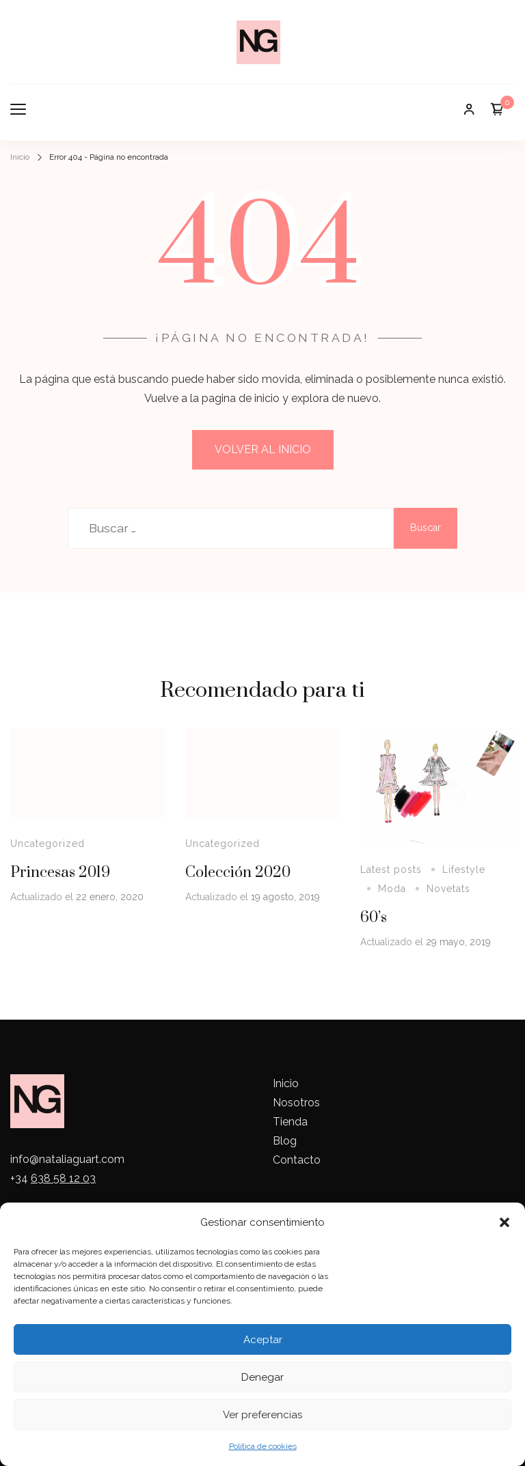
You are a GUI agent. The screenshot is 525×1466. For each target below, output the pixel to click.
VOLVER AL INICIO (263, 449)
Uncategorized (47, 843)
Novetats (448, 888)
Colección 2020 (238, 872)
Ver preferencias (262, 1415)
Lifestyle (463, 869)
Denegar (262, 1377)
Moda (392, 888)
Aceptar (262, 1340)
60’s (373, 917)
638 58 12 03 (63, 1178)
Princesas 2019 (60, 872)
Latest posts (391, 869)
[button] (504, 1222)
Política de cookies (263, 1446)
